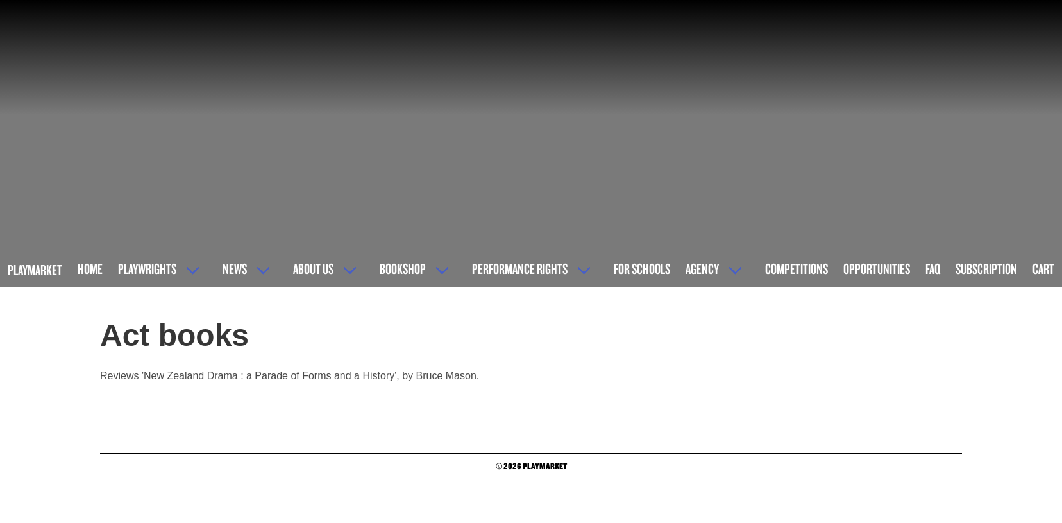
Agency (702, 268)
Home (90, 268)
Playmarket (35, 270)
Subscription (986, 268)
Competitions (796, 268)
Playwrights (147, 268)
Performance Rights (520, 268)
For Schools (642, 268)
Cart (1043, 268)
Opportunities (876, 268)
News (235, 268)
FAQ (932, 268)
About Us (313, 268)
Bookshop (403, 268)
